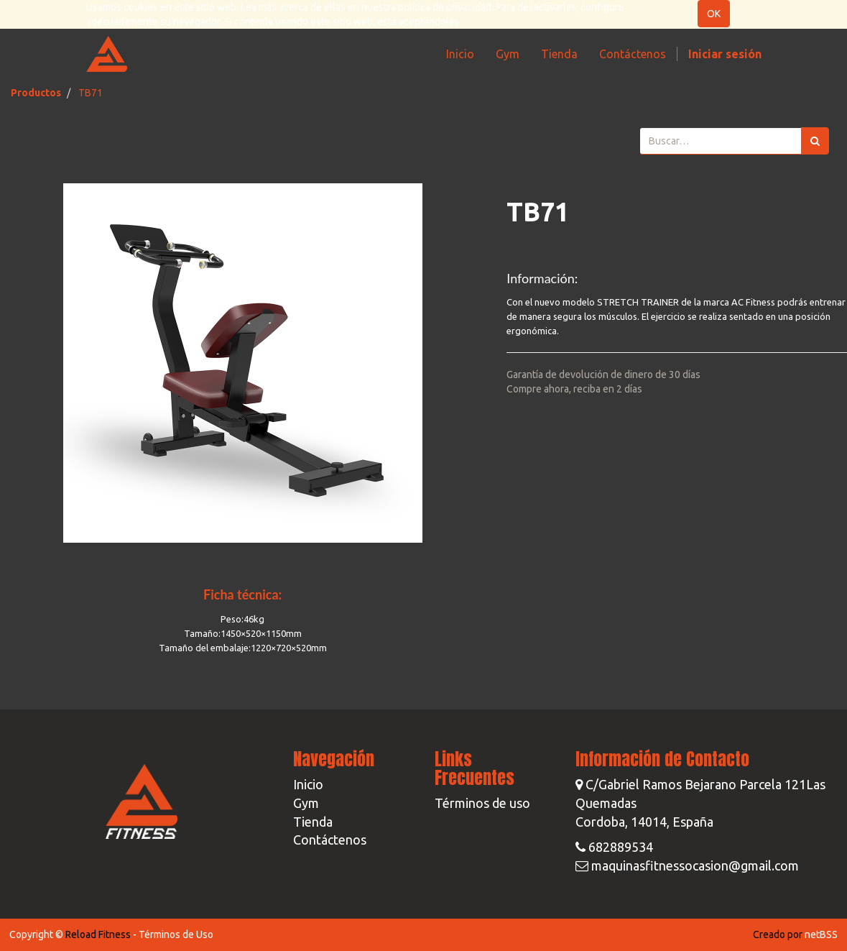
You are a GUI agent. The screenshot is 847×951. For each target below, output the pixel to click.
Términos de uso (482, 803)
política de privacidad (444, 7)
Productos (36, 92)
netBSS (821, 934)
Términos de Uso (176, 934)
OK (714, 13)
